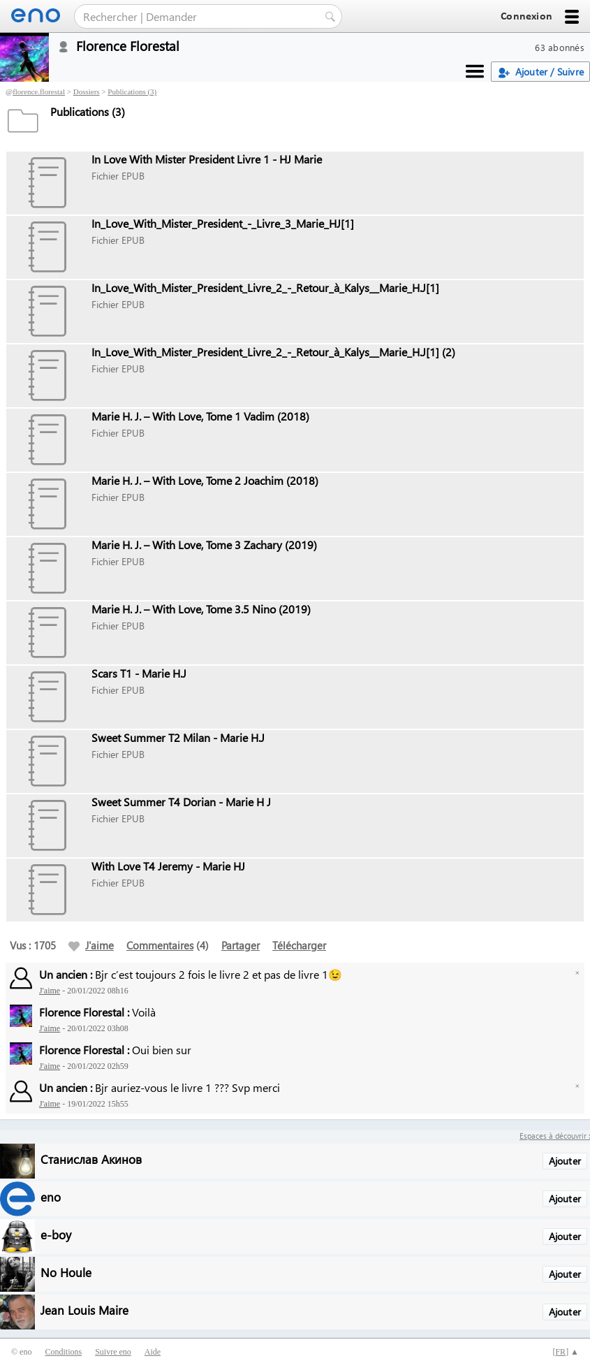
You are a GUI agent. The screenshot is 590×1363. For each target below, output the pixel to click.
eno (50, 1196)
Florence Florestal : (84, 1012)
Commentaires (159, 945)
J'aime (91, 945)
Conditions (63, 1352)
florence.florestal (39, 91)
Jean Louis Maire (84, 1310)
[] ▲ (565, 1352)
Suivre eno (113, 1352)
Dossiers (86, 91)
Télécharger (299, 945)
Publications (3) (132, 91)
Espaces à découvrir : (554, 1135)
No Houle (65, 1272)
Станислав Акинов (91, 1159)
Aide (153, 1352)
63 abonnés (559, 47)
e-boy (55, 1234)
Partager (240, 945)
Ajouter (565, 1160)
